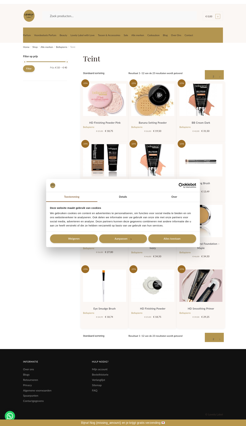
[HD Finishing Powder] (152, 286)
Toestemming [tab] (71, 196)
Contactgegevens (33, 400)
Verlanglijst (98, 379)
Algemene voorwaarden (37, 390)
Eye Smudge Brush (104, 308)
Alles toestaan (172, 238)
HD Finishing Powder (153, 308)
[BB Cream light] (152, 160)
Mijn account (99, 369)
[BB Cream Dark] (200, 100)
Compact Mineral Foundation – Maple (201, 245)
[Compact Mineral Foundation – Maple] (200, 221)
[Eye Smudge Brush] (104, 286)
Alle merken (47, 46)
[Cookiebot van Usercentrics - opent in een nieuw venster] (181, 185)
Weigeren (74, 238)
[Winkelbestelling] (104, 73)
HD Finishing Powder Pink (104, 122)
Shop (35, 46)
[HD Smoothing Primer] (200, 286)
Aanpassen (123, 238)
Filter (28, 68)
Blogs (26, 374)
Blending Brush (201, 183)
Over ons (28, 369)
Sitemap (97, 385)
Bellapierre (61, 46)
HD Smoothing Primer (201, 308)
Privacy (27, 385)
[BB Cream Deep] (104, 160)
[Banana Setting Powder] (152, 100)
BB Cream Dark (201, 122)
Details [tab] (123, 196)
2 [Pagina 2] (213, 76)
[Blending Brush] (200, 160)
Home (26, 46)
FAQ (94, 390)
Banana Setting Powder (153, 122)
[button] (10, 416)
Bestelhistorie (100, 374)
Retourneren (30, 379)
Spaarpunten (30, 395)
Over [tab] (174, 196)
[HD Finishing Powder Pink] (104, 100)
